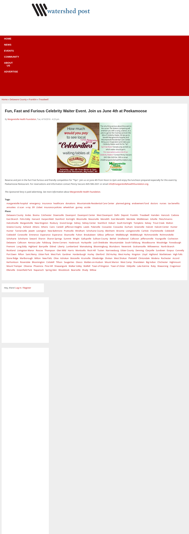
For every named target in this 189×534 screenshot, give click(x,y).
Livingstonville (133, 181)
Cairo (52, 177)
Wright (76, 189)
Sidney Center (89, 174)
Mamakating (86, 197)
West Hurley (124, 205)
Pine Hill (49, 217)
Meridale (130, 170)
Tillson (59, 213)
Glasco (79, 213)
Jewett (32, 181)
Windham (80, 181)
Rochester (166, 209)
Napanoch (39, 221)
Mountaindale (116, 193)
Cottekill (50, 213)
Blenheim (110, 181)
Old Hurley (111, 205)
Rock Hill (91, 201)
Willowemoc (153, 197)
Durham (129, 177)
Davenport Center (86, 166)
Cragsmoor (175, 217)
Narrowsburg (112, 201)
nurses (163, 154)
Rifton (21, 205)
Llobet (39, 158)
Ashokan (64, 209)
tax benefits (174, 154)
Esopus (170, 201)
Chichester (162, 213)
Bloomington (38, 213)
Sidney (77, 174)
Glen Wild (61, 201)
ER (33, 158)
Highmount (175, 213)
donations (70, 154)
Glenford (100, 205)
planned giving (123, 154)
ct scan (20, 158)
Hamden (155, 166)
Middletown (142, 170)
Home (36, 40)
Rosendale (25, 213)
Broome (120, 181)
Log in (18, 238)
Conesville (22, 185)
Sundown (160, 201)
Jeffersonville (147, 189)
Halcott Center (162, 177)
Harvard (36, 170)
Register (27, 238)
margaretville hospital (17, 154)
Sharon (41, 189)
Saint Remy (31, 205)
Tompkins (138, 174)
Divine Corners (60, 193)
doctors (154, 154)
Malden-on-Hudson (93, 213)
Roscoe (39, 201)
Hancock (165, 166)
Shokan (108, 209)
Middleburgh (122, 185)
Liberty (61, 197)
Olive (56, 209)
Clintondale (144, 209)
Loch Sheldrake (100, 193)
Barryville (43, 197)
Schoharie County (95, 181)
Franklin (33, 50)
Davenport (70, 166)
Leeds (86, 177)
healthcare (58, 154)
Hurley (91, 205)
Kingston (136, 205)
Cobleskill (169, 181)
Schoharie (11, 189)
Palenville (95, 177)
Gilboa (100, 185)
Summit (67, 189)
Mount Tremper (14, 217)
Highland (32, 197)
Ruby (153, 217)
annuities (11, 158)
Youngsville (160, 189)
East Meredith (118, 170)
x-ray (28, 158)
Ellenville (11, 221)
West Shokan (120, 209)
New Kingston (41, 174)
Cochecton (173, 189)
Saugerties (69, 213)
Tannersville (21, 181)
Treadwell (44, 50)
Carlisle (144, 181)
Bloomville (82, 170)
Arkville (153, 170)
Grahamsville (139, 197)
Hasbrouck (74, 193)
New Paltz (47, 209)
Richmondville (151, 185)
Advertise (119, 40)
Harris (71, 201)
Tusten (100, 201)
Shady (85, 221)
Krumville (86, 209)
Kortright (70, 170)
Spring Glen (51, 221)
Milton (37, 209)
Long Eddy (22, 197)
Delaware (11, 193)
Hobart (111, 174)
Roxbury (54, 174)
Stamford (59, 170)
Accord (176, 209)
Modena (155, 209)
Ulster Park (43, 205)
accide (87, 158)
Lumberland (72, 197)
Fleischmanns (165, 170)
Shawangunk (60, 217)
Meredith (104, 170)
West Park (56, 205)
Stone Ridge (12, 209)
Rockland (11, 201)
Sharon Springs (54, 189)
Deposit (125, 166)
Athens (36, 177)
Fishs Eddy (25, 170)
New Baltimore (55, 181)
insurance (47, 154)
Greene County (14, 177)
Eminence (34, 185)
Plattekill (132, 209)
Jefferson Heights (73, 177)
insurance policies (53, 158)
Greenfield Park (24, 221)
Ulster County (127, 201)
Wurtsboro (114, 197)
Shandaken (138, 213)
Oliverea (28, 217)
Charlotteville (156, 181)
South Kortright (124, 174)
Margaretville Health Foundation (21, 70)
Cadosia (175, 166)
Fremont (11, 197)
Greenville (139, 177)
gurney (79, 158)
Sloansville (69, 185)
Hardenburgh (79, 205)
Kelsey (148, 174)
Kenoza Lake (34, 193)
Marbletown (165, 205)
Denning (139, 201)
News (49, 40)
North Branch (167, 197)
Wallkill (86, 217)
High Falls (177, 205)
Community (80, 40)
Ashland (27, 177)
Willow (93, 221)
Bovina (36, 166)
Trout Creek (158, 174)
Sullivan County (100, 189)
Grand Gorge (66, 174)
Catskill (59, 177)
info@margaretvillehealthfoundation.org (128, 135)
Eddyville (131, 217)
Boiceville (75, 209)
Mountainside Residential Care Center (95, 154)
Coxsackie (107, 177)
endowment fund (140, 154)
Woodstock (63, 221)
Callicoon (134, 189)
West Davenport (105, 166)
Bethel (113, 189)
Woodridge (162, 193)
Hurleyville (86, 193)
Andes (28, 166)
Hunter (173, 177)
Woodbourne (148, 193)
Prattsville (68, 181)
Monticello (80, 201)
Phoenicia (38, 217)
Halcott (149, 177)
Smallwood (123, 189)
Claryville (149, 201)
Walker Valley (75, 217)
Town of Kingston (100, 217)
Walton (169, 174)
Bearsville (75, 221)
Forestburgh (175, 193)
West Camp (126, 213)
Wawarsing (162, 217)
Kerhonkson (12, 213)
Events (63, 40)
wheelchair (68, 158)
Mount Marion (112, 213)
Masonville (93, 170)
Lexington (41, 181)
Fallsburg (46, 193)
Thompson (50, 201)
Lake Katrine (143, 217)
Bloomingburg (101, 197)
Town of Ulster (118, 217)
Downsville (58, 166)
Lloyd (144, 205)
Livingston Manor (25, 201)
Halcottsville (12, 174)
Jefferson (109, 185)
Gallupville (86, 189)
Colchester (46, 166)
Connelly (179, 201)
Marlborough (26, 209)
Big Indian (151, 213)
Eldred (53, 197)
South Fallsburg (132, 193)
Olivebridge (97, 209)
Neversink (126, 197)
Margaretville (26, 174)
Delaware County (18, 50)
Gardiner (66, 205)
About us (99, 40)
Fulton (79, 185)
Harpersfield (47, 170)
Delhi (116, 166)
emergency (34, 154)
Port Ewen (12, 205)
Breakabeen (90, 185)
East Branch (12, 170)
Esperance (45, 185)
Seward (33, 189)
